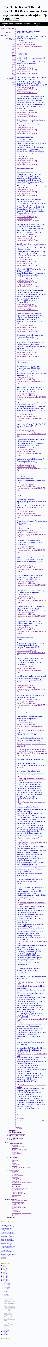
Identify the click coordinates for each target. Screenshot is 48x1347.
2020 (4, 1269)
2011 (4, 1282)
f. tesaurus (13, 74)
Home (32, 1120)
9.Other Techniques (16, 1184)
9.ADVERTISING (16, 1211)
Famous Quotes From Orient (9, 1319)
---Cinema (14, 1196)
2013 (4, 1279)
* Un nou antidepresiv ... (8, 1316)
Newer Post (19, 1120)
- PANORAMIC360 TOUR (18, 1193)
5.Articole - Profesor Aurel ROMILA (21, 1167)
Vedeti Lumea (6, 1325)
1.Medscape (15, 1145)
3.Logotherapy (15, 1174)
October (5, 1286)
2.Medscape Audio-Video (18, 1146)
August (5, 1288)
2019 (4, 1271)
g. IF (13, 77)
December (6, 1283)
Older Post (44, 1120)
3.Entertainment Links (17, 1191)
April (5, 1294)
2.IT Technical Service (17, 1189)
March (5, 1295)
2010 (4, 1331)
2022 (4, 1266)
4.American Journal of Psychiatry (20, 1149)
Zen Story (5, 1320)
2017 (4, 1273)
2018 (4, 1272)
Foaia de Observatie (7, 1304)
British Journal (23, 1111)
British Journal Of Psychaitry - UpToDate (28, 31)
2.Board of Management (18, 1202)
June (5, 1291)
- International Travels (17, 1192)
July (5, 1290)
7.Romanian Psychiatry (17, 1153)
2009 (4, 1332)
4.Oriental (14, 1166)
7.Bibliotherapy (16, 1181)
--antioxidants (19, 1128)
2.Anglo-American (16, 1161)
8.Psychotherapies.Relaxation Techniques (22, 1182)
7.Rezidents (15, 1209)
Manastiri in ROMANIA (8, 1324)
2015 (4, 1276)
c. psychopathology (13, 60)
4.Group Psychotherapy (17, 1175)
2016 (4, 1275)
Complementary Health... (8, 1311)
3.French (14, 1163)
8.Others (14, 1155)
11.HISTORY (15, 1214)
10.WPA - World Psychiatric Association (21, 1213)
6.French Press (15, 1152)
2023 (4, 1265)
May (5, 1292)
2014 (4, 1277)
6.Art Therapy (15, 1178)
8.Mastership (15, 1210)
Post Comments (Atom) (28, 1124)
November (6, 1284)
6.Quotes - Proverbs (17, 1168)
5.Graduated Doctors (17, 1206)
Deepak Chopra (7, 1323)
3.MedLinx (15, 1148)
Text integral (4, 1258)
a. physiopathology (13, 83)
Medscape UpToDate (8, 1318)
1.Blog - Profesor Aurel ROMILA (20, 1200)
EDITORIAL (6, 35)
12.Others (14, 1215)
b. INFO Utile (13, 55)
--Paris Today (15, 1164)
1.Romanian (15, 1160)
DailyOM (5, 1321)
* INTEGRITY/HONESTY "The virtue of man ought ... (9, 1327)
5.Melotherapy (15, 1177)
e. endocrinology (13, 69)
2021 (4, 1268)
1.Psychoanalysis (16, 1171)
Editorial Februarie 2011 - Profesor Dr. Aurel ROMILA (9, 1299)
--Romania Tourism (17, 1195)
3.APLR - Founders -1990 (18, 1203)
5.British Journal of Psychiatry (19, 1150)
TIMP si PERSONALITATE (9, 1303)
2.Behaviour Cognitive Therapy (19, 1173)
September (6, 1287)
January (5, 1330)
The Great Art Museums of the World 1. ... (9, 1302)
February (6, 1296)
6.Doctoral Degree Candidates (19, 1207)
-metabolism (19, 1127)
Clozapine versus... (7, 1313)
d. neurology (13, 65)
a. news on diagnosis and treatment (13, 47)
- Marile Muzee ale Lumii (18, 1179)
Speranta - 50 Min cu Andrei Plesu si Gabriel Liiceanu (9, 1307)
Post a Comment (20, 1118)
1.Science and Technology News (20, 1188)
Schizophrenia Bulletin (8, 1310)
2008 (4, 1334)
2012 (4, 1280)
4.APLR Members (16, 1204)
